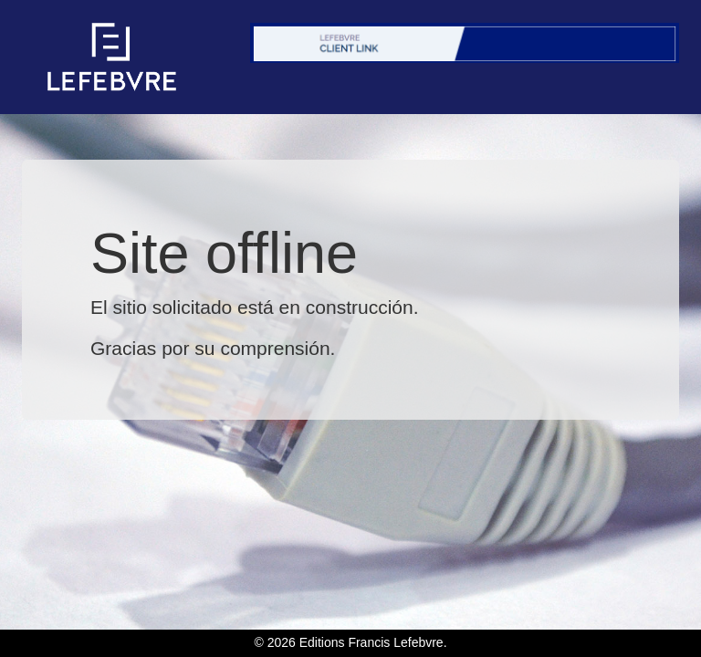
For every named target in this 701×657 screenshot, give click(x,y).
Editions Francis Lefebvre (371, 642)
